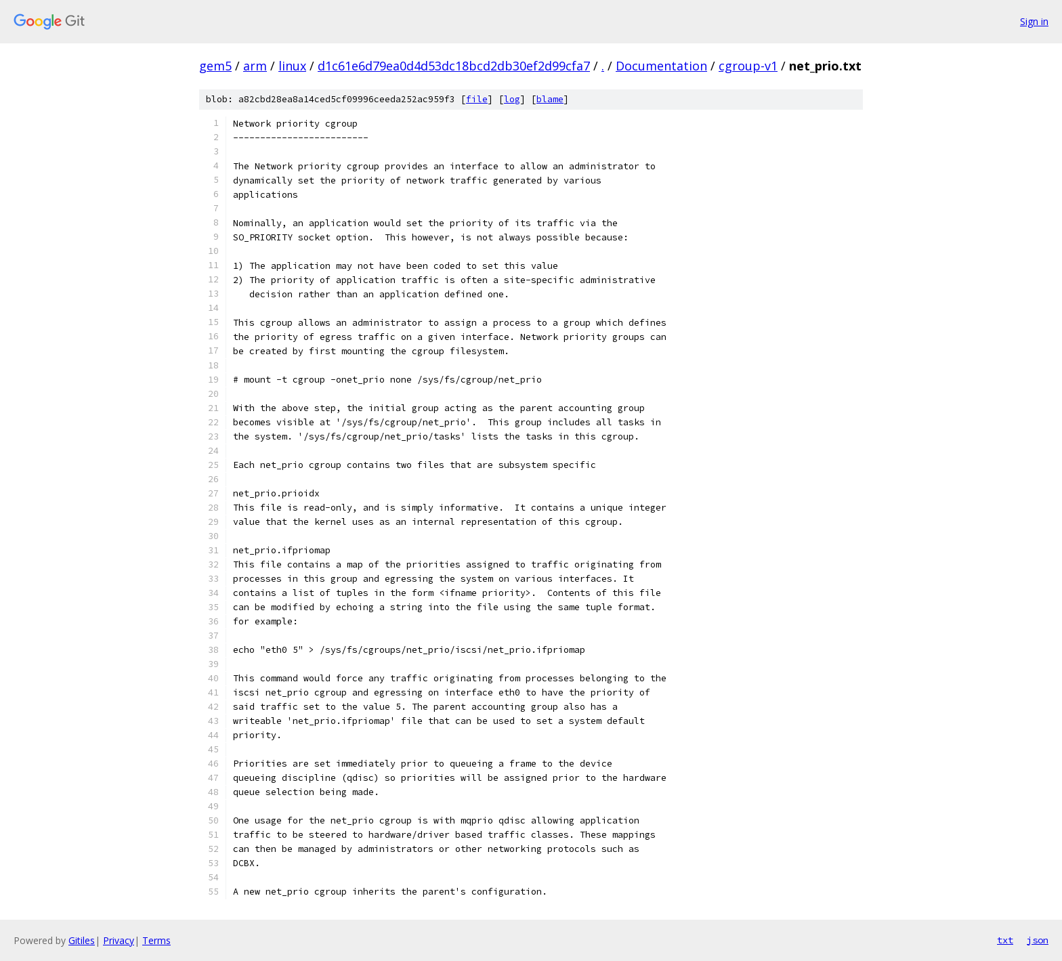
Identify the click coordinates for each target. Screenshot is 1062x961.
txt (1005, 940)
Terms (156, 940)
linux (292, 66)
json (1037, 940)
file (477, 99)
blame (550, 99)
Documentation (661, 66)
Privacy (118, 940)
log (512, 99)
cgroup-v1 (748, 66)
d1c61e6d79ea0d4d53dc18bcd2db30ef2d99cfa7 (454, 66)
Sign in (1034, 21)
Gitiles (81, 940)
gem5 (215, 66)
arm (255, 66)
